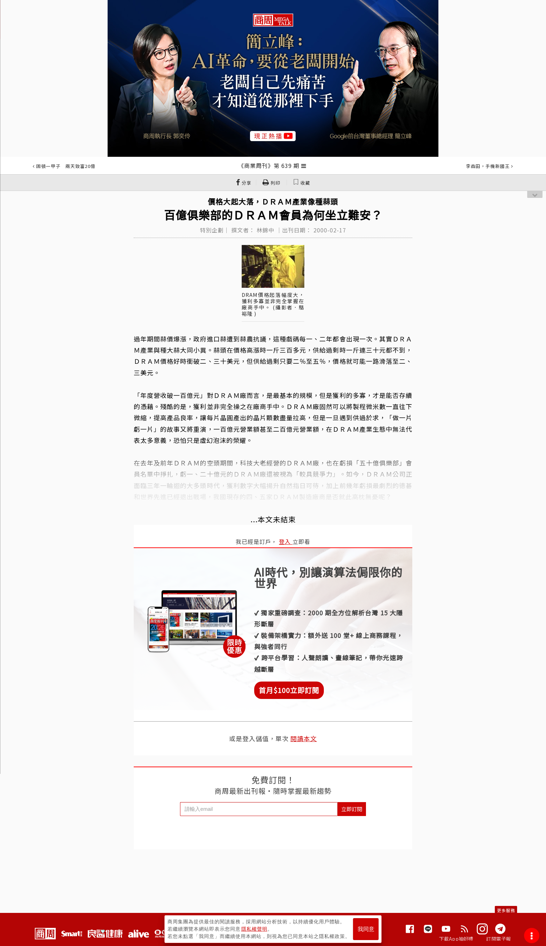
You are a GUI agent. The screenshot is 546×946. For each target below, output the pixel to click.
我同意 (366, 929)
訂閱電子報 (498, 938)
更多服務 (506, 910)
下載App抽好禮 (456, 938)
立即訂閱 (351, 809)
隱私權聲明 (254, 929)
